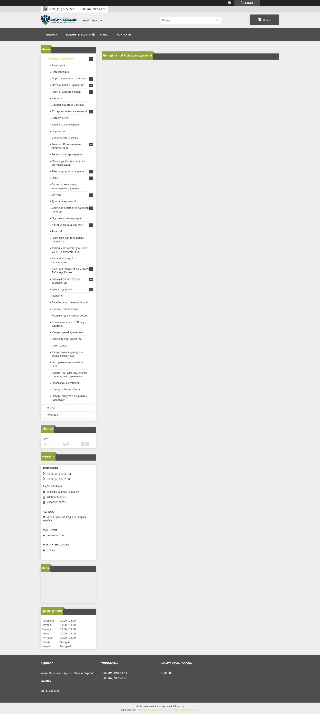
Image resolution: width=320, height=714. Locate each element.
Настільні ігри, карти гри (67, 338)
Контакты (124, 34)
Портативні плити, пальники (69, 78)
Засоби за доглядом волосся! (70, 302)
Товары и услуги (78, 34)
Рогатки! (57, 231)
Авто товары (59, 345)
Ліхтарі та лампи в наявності (69, 111)
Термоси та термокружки (67, 154)
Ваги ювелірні (60, 71)
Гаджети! (57, 295)
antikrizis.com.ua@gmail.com (64, 491)
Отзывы (52, 415)
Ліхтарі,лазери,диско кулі (67, 224)
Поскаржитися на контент (152, 710)
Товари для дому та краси (68, 171)
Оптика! (56, 194)
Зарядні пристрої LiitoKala (68, 104)
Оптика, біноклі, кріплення (68, 85)
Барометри (58, 131)
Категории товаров (60, 59)
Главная (51, 34)
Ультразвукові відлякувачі (67, 332)
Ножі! (55, 177)
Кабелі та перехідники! (66, 124)
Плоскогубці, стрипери (66, 382)
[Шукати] (217, 20)
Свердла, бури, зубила (66, 389)
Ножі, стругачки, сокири (66, 91)
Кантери (57, 98)
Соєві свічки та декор (65, 137)
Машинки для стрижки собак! (70, 315)
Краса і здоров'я (62, 289)
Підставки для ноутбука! (67, 218)
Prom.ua (179, 706)
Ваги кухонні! (60, 117)
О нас (104, 34)
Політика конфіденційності (184, 710)
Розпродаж (58, 65)
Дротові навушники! (64, 201)
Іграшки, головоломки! (65, 309)
